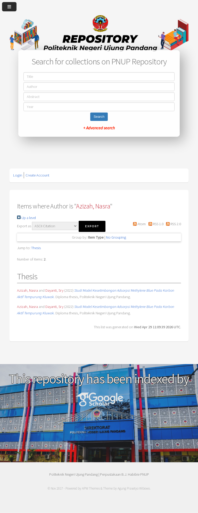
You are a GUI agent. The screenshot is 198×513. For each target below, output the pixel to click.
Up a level (26, 217)
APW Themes (91, 488)
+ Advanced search (99, 128)
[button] (92, 226)
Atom (138, 224)
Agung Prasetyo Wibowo (134, 488)
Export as (24, 226)
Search (99, 117)
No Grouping (116, 237)
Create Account (37, 175)
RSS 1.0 (154, 224)
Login (17, 175)
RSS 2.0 (172, 224)
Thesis (36, 248)
